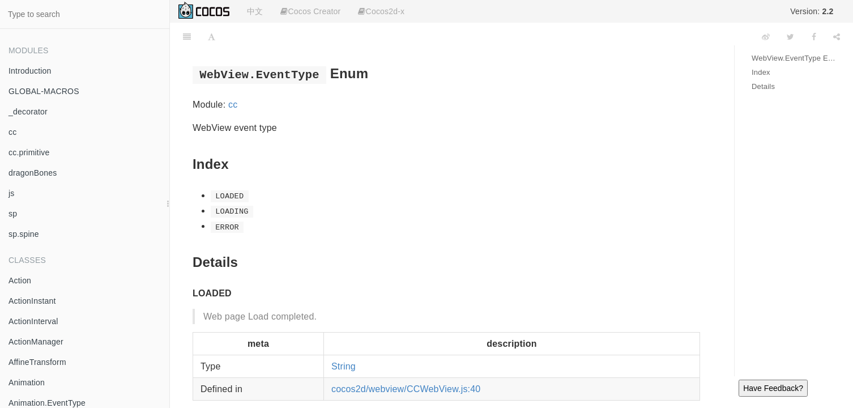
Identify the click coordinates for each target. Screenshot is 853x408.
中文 (255, 11)
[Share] (836, 37)
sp (12, 213)
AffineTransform (37, 362)
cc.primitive (28, 152)
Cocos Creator (310, 11)
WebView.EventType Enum (794, 58)
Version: (811, 11)
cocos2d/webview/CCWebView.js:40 (406, 389)
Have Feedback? (773, 388)
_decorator (28, 111)
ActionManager (35, 341)
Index (761, 72)
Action (19, 280)
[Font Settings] (211, 37)
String (343, 366)
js (11, 193)
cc (12, 132)
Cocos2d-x (381, 11)
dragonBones (32, 172)
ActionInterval (33, 321)
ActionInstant (32, 300)
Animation (26, 382)
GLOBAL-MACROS (43, 91)
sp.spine (23, 234)
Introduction (30, 70)
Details (763, 86)
